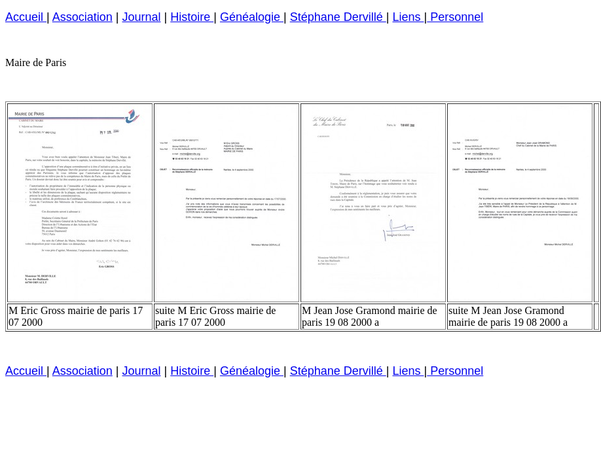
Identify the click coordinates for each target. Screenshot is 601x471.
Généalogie (251, 17)
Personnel (455, 17)
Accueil (25, 17)
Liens (408, 17)
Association (82, 17)
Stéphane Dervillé (338, 17)
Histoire (191, 17)
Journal (141, 17)
